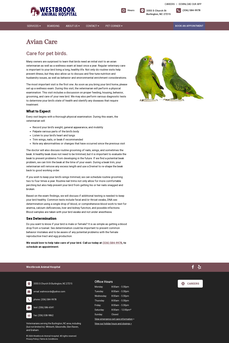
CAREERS (170, 4)
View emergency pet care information (114, 319)
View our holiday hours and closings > (113, 323)
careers (190, 283)
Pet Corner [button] (113, 25)
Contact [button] (92, 25)
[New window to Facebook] (193, 267)
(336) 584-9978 (112, 242)
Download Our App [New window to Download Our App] (190, 4)
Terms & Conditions (49, 339)
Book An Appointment (189, 25)
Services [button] (34, 25)
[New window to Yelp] (199, 267)
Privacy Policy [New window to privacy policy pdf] (32, 339)
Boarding (53, 25)
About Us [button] (73, 25)
